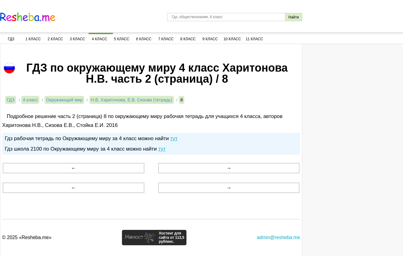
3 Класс (77, 39)
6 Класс (143, 39)
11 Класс (254, 39)
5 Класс (121, 39)
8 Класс (188, 39)
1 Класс (33, 39)
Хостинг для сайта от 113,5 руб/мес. (171, 237)
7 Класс (166, 39)
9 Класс (210, 39)
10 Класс (232, 39)
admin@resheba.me (278, 237)
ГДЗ (11, 39)
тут (174, 138)
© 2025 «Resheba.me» (27, 237)
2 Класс (55, 39)
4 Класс (99, 39)
